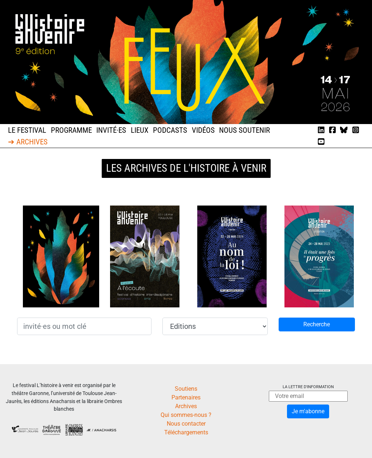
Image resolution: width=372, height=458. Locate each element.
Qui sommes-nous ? (186, 414)
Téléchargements (186, 432)
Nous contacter (186, 423)
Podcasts (170, 130)
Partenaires (186, 397)
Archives (186, 406)
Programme (71, 130)
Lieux (140, 130)
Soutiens (186, 388)
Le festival (27, 130)
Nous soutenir (244, 130)
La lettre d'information (308, 387)
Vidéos (203, 130)
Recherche (316, 324)
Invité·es (111, 130)
